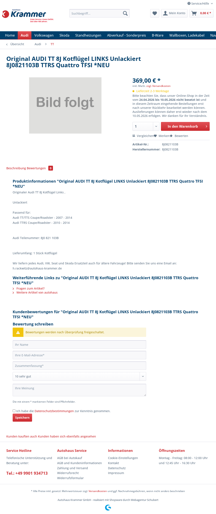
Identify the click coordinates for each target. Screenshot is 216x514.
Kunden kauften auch (21, 436)
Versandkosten (98, 491)
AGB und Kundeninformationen (79, 463)
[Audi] (24, 35)
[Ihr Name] (79, 344)
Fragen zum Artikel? (29, 288)
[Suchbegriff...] (99, 13)
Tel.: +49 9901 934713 (27, 473)
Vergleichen (143, 136)
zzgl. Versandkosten (158, 86)
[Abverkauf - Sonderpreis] (126, 35)
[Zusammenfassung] (79, 365)
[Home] (10, 35)
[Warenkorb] (201, 13)
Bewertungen (40, 168)
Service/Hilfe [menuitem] (199, 3)
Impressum (116, 473)
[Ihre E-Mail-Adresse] (79, 355)
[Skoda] (64, 35)
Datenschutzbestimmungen (54, 411)
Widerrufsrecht (68, 473)
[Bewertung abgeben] (79, 376)
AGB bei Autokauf (69, 458)
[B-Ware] (157, 35)
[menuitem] (99, 15)
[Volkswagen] (44, 35)
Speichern (22, 418)
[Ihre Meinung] (79, 390)
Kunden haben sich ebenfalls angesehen (67, 436)
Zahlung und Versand (72, 468)
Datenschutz (117, 468)
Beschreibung (16, 168)
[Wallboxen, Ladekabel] (186, 35)
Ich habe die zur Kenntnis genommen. (63, 411)
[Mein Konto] (174, 13)
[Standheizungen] (88, 35)
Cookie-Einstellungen (123, 458)
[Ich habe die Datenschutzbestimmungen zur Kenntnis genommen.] (14, 410)
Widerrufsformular (70, 478)
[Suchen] (125, 13)
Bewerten (179, 136)
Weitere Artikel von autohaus (35, 292)
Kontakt (113, 463)
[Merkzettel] (154, 13)
